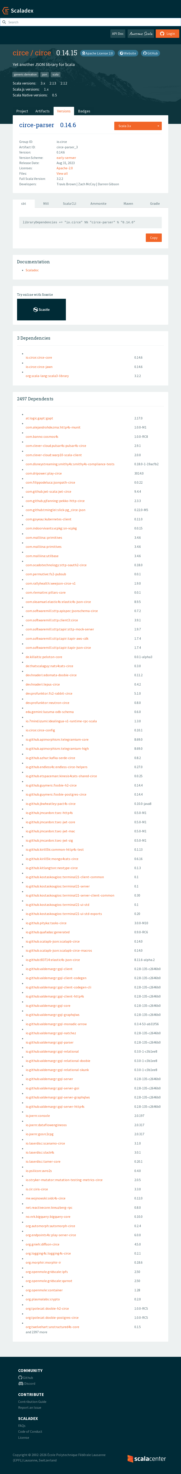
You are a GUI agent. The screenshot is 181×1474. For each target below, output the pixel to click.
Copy (153, 237)
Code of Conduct (30, 1431)
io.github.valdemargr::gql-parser (49, 1042)
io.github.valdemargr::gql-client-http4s (55, 996)
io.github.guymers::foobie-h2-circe (51, 785)
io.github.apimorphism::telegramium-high (57, 748)
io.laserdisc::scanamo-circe (45, 1143)
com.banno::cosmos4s (42, 436)
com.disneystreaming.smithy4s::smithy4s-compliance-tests (70, 464)
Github (25, 1377)
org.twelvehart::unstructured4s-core (52, 1327)
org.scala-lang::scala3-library (47, 376)
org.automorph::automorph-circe (50, 1226)
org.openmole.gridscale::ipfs (47, 1271)
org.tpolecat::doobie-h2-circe (47, 1308)
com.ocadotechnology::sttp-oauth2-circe (56, 565)
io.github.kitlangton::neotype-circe (52, 868)
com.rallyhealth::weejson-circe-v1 (51, 583)
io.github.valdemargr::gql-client (49, 969)
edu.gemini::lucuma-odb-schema (50, 712)
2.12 (63, 83)
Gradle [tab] (155, 203)
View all (62, 173)
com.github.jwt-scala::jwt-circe (48, 491)
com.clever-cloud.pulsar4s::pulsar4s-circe (56, 445)
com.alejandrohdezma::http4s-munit (53, 427)
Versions (64, 111)
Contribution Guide (32, 1401)
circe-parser (36, 125)
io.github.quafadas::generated (48, 932)
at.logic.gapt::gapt (39, 418)
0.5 (54, 95)
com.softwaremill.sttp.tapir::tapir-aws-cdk (57, 638)
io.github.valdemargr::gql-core (48, 1005)
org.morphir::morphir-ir (43, 1262)
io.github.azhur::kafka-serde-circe (50, 758)
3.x (43, 83)
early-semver (66, 157)
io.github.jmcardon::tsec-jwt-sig (49, 840)
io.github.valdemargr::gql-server (49, 1079)
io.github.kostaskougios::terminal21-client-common (65, 877)
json (44, 74)
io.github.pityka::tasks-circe (46, 923)
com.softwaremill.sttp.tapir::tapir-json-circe (58, 647)
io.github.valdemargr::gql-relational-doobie (58, 1060)
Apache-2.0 (65, 168)
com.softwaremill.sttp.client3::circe (52, 620)
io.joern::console (38, 1115)
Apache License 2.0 (97, 53)
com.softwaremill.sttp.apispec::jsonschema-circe (62, 611)
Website (128, 53)
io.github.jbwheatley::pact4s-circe (51, 803)
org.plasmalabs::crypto (43, 1299)
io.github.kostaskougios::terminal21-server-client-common (70, 895)
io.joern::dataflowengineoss (46, 1125)
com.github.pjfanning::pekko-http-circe (55, 501)
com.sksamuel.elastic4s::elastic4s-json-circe (58, 602)
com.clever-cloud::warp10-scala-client (54, 455)
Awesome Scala (140, 33)
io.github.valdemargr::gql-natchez (51, 1033)
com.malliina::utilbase (42, 556)
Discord (26, 1383)
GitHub (150, 53)
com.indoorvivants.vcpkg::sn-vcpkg (51, 528)
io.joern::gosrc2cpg (40, 1134)
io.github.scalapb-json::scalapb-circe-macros (59, 950)
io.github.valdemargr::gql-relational (52, 1051)
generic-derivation (25, 74)
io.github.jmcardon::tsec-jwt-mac (50, 831)
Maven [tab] (128, 203)
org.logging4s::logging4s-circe (48, 1253)
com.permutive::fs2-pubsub (46, 574)
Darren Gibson (108, 184)
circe (21, 52)
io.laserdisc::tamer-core (43, 1161)
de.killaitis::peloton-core (44, 657)
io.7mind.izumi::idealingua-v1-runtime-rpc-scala (61, 721)
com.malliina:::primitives (44, 537)
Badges (84, 111)
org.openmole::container (44, 1290)
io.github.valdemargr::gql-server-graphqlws (58, 1097)
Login (167, 33)
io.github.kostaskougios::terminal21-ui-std (57, 904)
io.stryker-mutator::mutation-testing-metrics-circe (64, 1180)
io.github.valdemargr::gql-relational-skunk (57, 1070)
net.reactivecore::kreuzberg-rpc (49, 1207)
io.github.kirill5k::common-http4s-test (55, 849)
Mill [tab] (46, 203)
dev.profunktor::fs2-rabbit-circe (49, 693)
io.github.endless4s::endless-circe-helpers (56, 767)
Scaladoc (32, 270)
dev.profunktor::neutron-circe (47, 702)
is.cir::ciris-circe (37, 1189)
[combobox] (138, 126)
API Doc (118, 33)
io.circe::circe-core (39, 357)
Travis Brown (66, 184)
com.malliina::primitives (44, 546)
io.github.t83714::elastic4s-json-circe (53, 960)
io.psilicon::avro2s (39, 1171)
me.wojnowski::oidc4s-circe (45, 1198)
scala (55, 74)
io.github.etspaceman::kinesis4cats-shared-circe (61, 776)
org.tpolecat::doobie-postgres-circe (52, 1317)
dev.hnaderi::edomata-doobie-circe (51, 675)
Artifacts (42, 111)
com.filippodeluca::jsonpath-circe (50, 482)
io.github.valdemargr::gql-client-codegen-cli (58, 987)
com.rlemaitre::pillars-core (46, 592)
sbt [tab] (23, 203)
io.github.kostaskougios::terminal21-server (58, 886)
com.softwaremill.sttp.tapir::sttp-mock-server (60, 629)
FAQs (21, 1425)
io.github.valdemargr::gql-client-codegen (56, 978)
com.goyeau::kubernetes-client (48, 519)
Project (22, 111)
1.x (46, 89)
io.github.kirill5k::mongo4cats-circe (52, 859)
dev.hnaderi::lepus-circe (43, 684)
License (23, 1437)
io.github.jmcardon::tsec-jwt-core (50, 822)
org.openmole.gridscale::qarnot (49, 1281)
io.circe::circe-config (40, 730)
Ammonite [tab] (98, 203)
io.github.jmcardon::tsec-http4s (49, 813)
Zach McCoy (87, 184)
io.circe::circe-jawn (39, 367)
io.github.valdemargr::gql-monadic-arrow (56, 1024)
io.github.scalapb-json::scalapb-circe (53, 941)
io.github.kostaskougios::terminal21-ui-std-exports (64, 913)
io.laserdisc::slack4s (40, 1152)
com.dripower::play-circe (44, 473)
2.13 (52, 83)
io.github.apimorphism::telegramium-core (57, 739)
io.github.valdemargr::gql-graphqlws (52, 1014)
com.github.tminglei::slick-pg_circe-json (55, 510)
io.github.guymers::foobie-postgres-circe (56, 794)
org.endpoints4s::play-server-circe (51, 1235)
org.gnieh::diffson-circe (42, 1244)
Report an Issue (29, 1407)
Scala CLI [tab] (69, 203)
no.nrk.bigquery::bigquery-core (48, 1216)
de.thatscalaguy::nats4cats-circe (49, 666)
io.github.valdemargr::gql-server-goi (52, 1088)
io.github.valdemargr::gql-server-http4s (55, 1106)
